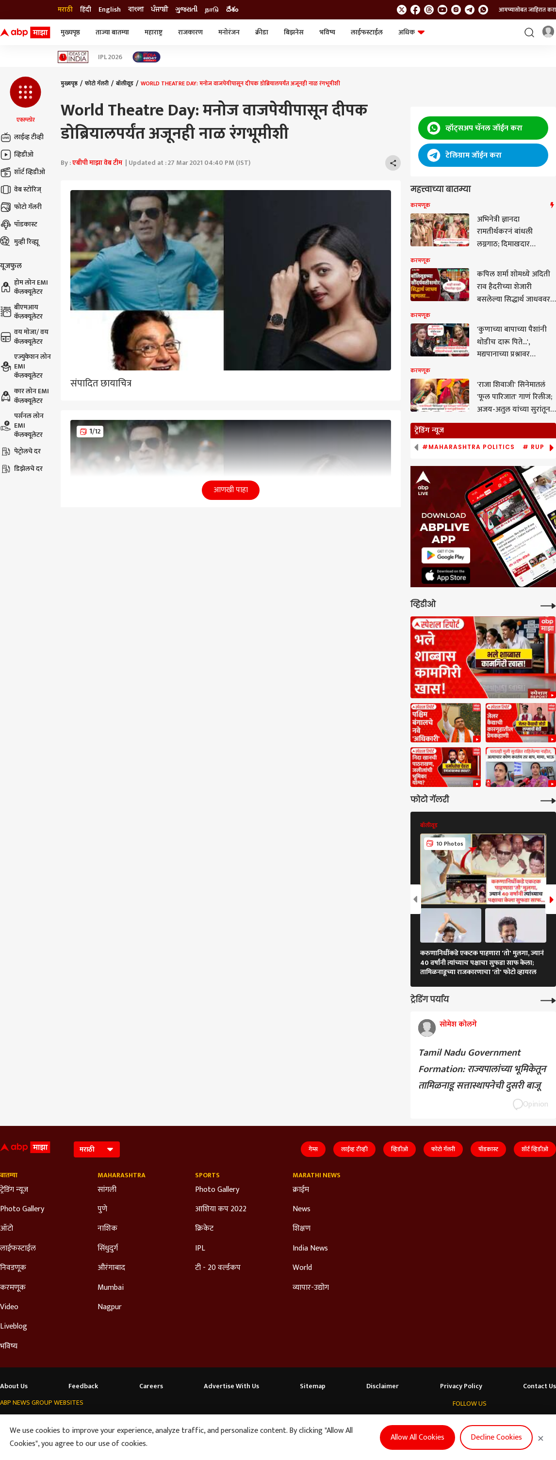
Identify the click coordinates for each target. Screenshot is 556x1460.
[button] (25, 100)
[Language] (97, 1149)
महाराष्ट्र (154, 32)
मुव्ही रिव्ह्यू (19, 242)
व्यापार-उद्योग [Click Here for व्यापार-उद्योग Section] (311, 1288)
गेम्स (313, 1149)
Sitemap (313, 1386)
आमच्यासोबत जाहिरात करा (527, 10)
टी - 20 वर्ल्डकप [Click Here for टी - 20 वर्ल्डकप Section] (218, 1268)
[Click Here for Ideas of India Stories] (73, 57)
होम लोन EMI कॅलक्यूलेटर (24, 287)
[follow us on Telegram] (469, 10)
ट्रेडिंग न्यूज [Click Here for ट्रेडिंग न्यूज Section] (14, 1190)
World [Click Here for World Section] (302, 1268)
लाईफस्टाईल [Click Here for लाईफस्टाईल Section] (18, 1248)
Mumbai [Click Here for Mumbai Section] (111, 1288)
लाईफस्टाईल (367, 32)
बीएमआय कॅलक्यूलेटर (21, 312)
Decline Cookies (496, 1437)
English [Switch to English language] (109, 10)
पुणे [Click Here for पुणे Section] (102, 1209)
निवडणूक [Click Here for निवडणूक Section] (13, 1268)
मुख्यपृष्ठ (70, 32)
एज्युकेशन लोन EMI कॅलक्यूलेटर (25, 366)
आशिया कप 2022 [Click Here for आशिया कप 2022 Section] (220, 1209)
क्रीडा (261, 32)
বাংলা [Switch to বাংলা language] (136, 10)
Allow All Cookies (417, 1437)
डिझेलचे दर (21, 469)
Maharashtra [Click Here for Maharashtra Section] (122, 1175)
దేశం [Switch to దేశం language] (232, 10)
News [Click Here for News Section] (302, 1209)
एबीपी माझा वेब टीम (97, 162)
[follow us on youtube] (442, 10)
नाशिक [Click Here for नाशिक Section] (107, 1228)
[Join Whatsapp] (483, 10)
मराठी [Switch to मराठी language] (65, 10)
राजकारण (190, 32)
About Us (14, 1386)
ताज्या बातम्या (112, 32)
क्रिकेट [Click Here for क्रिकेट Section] (204, 1228)
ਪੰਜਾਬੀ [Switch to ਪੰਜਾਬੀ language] (159, 10)
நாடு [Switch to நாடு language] (212, 10)
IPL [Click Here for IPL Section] (200, 1248)
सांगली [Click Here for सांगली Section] (107, 1190)
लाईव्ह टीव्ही (22, 137)
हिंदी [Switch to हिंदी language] (85, 10)
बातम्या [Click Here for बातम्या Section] (8, 1175)
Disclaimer (382, 1386)
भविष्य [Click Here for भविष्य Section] (8, 1346)
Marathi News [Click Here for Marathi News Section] (317, 1175)
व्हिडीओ (16, 154)
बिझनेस (294, 32)
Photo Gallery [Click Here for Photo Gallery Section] (22, 1209)
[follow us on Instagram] (456, 10)
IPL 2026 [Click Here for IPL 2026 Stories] (110, 57)
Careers (151, 1386)
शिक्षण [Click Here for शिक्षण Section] (302, 1228)
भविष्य (327, 32)
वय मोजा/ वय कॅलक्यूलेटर (24, 336)
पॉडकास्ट (18, 224)
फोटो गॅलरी (21, 207)
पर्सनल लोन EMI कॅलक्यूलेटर (22, 425)
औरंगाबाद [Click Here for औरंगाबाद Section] (111, 1268)
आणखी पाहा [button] (230, 490)
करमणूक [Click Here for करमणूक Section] (13, 1288)
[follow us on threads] (429, 10)
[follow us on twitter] (402, 10)
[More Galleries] (548, 799)
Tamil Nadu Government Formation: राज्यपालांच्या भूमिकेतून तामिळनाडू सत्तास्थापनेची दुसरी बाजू (482, 1069)
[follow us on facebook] (415, 10)
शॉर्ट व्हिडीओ (22, 172)
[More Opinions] (548, 999)
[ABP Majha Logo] (25, 32)
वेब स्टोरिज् (20, 189)
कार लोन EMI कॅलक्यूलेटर (24, 395)
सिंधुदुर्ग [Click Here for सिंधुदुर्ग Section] (108, 1248)
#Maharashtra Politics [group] (468, 447)
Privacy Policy (461, 1386)
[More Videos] (548, 605)
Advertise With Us (231, 1386)
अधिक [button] (411, 32)
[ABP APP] (446, 555)
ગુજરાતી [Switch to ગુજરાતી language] (186, 10)
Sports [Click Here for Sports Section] (207, 1175)
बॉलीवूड (124, 83)
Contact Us (539, 1386)
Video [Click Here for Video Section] (9, 1307)
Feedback (83, 1386)
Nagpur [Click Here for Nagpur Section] (110, 1307)
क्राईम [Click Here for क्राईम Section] (301, 1190)
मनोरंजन (229, 32)
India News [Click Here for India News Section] (310, 1248)
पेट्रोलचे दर (20, 451)
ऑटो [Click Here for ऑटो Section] (6, 1228)
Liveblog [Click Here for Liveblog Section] (13, 1326)
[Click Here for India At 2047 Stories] (146, 57)
